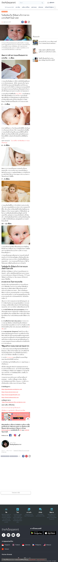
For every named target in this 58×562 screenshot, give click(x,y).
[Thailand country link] (16, 544)
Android (26, 429)
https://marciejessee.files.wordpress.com (13, 401)
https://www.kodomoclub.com (10, 397)
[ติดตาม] (51, 515)
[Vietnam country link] (5, 548)
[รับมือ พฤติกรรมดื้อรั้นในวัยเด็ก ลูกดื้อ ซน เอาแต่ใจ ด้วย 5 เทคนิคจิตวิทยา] (45, 50)
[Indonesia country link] (26, 544)
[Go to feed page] (9, 3)
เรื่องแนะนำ (36, 36)
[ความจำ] (29, 515)
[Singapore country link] (6, 544)
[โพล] (17, 515)
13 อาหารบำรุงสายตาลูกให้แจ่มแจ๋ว (11, 407)
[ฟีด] (6, 515)
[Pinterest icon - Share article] (25, 21)
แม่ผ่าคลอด (34, 7)
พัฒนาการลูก (4, 11)
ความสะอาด (10, 357)
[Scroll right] (55, 7)
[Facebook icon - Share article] (22, 21)
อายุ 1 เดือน (18, 93)
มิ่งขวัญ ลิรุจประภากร (15, 444)
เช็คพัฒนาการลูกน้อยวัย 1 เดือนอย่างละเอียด (13, 410)
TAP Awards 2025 (9, 7)
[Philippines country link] (37, 544)
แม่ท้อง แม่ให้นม (25, 7)
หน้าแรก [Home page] (3, 450)
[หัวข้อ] (40, 515)
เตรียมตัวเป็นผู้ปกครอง (50, 7)
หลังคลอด (40, 7)
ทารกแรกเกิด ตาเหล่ (5, 455)
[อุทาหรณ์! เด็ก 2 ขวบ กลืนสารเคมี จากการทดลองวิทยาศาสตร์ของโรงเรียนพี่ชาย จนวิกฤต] (45, 42)
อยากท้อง (18, 7)
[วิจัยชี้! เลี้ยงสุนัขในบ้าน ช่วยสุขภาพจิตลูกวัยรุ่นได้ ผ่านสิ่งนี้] (45, 58)
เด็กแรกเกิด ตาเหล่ (13, 455)
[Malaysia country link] (47, 544)
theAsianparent (6, 429)
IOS (20, 429)
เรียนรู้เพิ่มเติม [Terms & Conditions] (32, 559)
